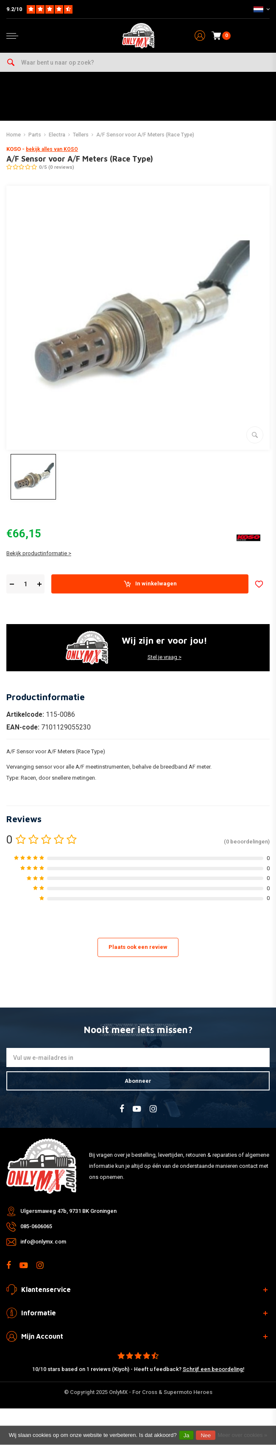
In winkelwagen (150, 584)
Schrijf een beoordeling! (213, 1369)
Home (13, 135)
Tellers (81, 135)
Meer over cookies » (242, 1435)
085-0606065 (36, 1226)
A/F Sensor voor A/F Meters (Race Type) (145, 135)
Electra (57, 135)
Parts (34, 135)
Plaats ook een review (138, 947)
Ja (187, 1435)
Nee (206, 1435)
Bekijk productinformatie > (38, 553)
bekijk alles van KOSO (52, 149)
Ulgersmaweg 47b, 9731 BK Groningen (68, 1211)
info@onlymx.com (43, 1241)
